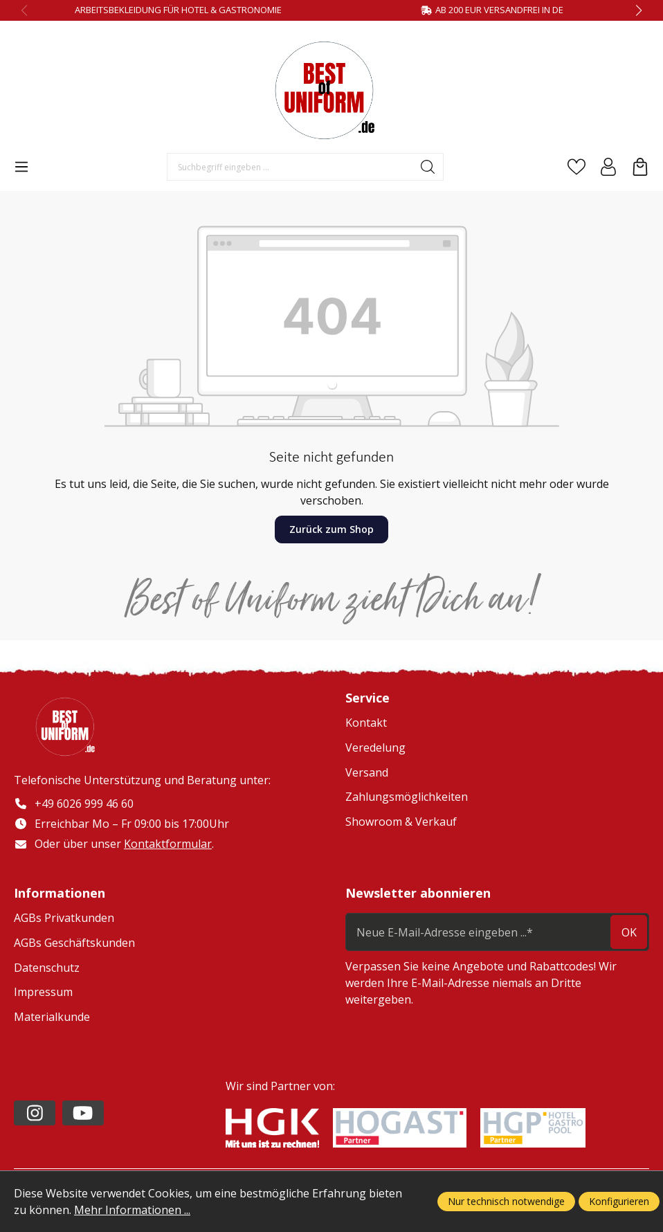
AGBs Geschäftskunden (74, 943)
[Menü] (21, 166)
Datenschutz (47, 967)
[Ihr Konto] (608, 167)
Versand (366, 772)
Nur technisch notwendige (506, 1201)
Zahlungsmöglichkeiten (406, 796)
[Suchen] (428, 167)
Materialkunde (52, 1016)
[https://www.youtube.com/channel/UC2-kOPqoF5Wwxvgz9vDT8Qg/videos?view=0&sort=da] (83, 1112)
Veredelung (375, 747)
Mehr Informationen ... (132, 1209)
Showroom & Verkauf (401, 821)
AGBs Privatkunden (64, 918)
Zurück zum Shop (331, 529)
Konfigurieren (619, 1201)
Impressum (43, 992)
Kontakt (366, 722)
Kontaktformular (168, 843)
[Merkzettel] (576, 167)
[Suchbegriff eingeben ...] (290, 167)
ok (629, 932)
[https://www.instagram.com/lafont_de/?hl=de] (34, 1112)
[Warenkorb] (640, 167)
